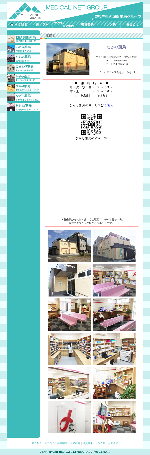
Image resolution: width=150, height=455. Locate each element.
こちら (129, 72)
